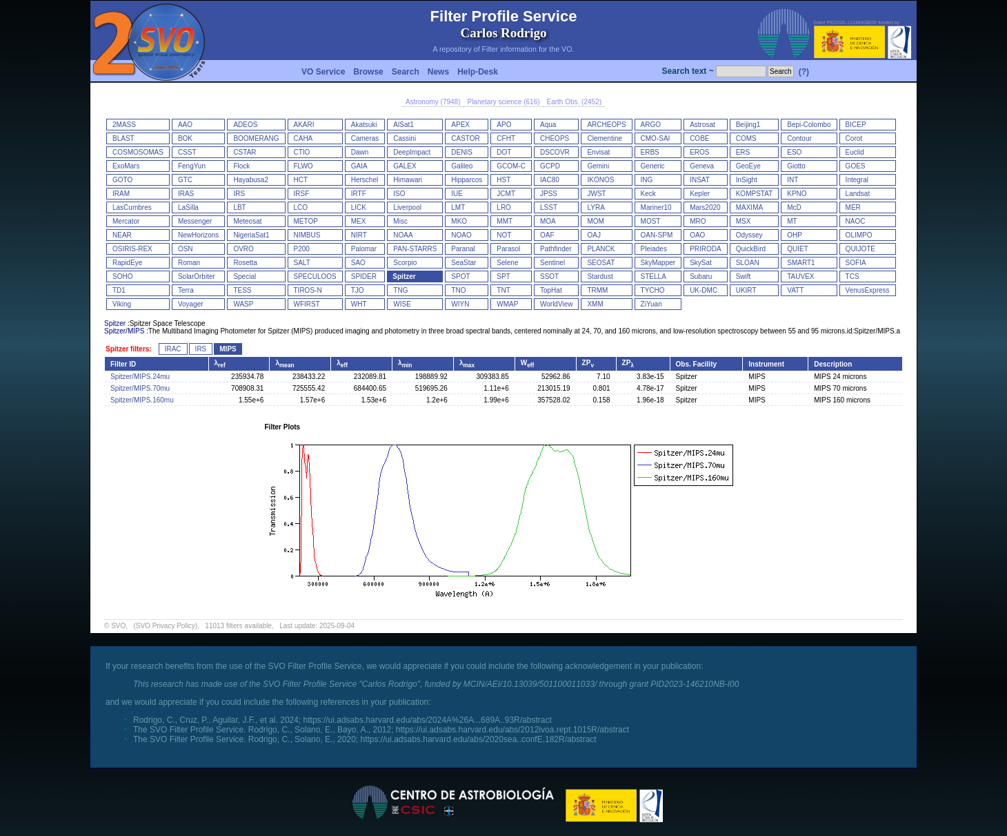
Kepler (700, 193)
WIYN (460, 304)
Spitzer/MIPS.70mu (140, 388)
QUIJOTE (860, 249)
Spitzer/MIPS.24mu (140, 376)
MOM (595, 221)
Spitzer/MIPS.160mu (142, 400)
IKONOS (600, 180)
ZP (588, 363)
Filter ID (123, 364)
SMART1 (801, 262)
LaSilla (188, 207)
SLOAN (747, 262)
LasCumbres (132, 207)
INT (792, 180)
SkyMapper (658, 262)
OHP (794, 235)
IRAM (121, 193)
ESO (794, 152)
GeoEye (748, 166)
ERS (743, 152)
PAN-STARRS (415, 249)
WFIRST (307, 304)
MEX (358, 221)
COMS (746, 138)
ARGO (651, 124)
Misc (400, 221)
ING (647, 180)
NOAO (461, 235)
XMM (595, 304)
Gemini (598, 166)
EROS (699, 152)
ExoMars (125, 166)
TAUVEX (800, 276)
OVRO (243, 249)
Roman (189, 262)
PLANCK (601, 249)
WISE (402, 304)
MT (792, 221)
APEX (460, 124)
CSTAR (244, 152)
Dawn (360, 152)
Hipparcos (466, 180)
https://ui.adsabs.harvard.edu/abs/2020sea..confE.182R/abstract (478, 739)
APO (504, 124)
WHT (359, 304)
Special (244, 276)
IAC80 (549, 180)
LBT (239, 207)
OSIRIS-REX (132, 249)
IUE (457, 193)
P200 (302, 249)
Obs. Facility (696, 364)
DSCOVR (555, 152)
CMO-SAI (655, 138)
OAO (697, 235)
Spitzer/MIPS (124, 331)
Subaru (701, 276)
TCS (852, 276)
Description (833, 364)
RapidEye (127, 262)
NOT (504, 235)
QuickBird (751, 249)
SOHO (122, 276)
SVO (118, 626)
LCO (301, 207)
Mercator (125, 221)
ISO (399, 193)
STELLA (653, 276)
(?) (804, 72)
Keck (648, 193)
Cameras (365, 138)
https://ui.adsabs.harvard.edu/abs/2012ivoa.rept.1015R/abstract (512, 730)
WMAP (507, 304)
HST (503, 180)
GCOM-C (511, 166)
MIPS (227, 349)
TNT (503, 290)
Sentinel (552, 262)
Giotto (796, 166)
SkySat (701, 262)
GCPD (550, 166)
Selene (507, 262)
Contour (799, 138)
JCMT (506, 193)
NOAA (402, 235)
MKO (459, 221)
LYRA (595, 207)
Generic (653, 166)
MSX (743, 221)
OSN (185, 249)
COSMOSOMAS (137, 152)
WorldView (556, 304)
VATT (795, 290)
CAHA (303, 138)
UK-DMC (703, 290)
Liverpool (407, 207)
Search (405, 72)
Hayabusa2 (250, 180)
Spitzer (403, 276)
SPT (503, 276)
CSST (187, 152)
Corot (854, 138)
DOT (504, 152)
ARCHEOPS (606, 124)
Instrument (766, 364)
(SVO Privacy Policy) (165, 626)
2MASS (124, 124)
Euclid (855, 152)
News (438, 72)
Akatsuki (364, 124)
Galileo (461, 166)
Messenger (195, 221)
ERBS (650, 152)
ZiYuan (651, 304)
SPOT (460, 276)
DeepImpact (411, 152)
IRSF (302, 193)
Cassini (404, 138)
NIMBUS (307, 235)
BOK (185, 138)
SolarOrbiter (196, 276)
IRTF (358, 193)
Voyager (190, 304)
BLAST (123, 138)
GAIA (359, 166)
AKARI (304, 124)
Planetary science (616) (503, 102)
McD (794, 207)
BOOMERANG (256, 138)
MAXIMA (749, 207)
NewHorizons (198, 235)
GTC (185, 180)
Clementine (604, 138)
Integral (857, 180)
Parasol (508, 249)
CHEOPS (554, 138)
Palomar (364, 249)
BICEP (856, 124)
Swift (743, 276)
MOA (548, 221)
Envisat (598, 152)
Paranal (463, 249)
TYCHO (653, 290)
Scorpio (405, 262)
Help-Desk (477, 72)
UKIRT (746, 290)
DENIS (461, 152)
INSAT (700, 180)
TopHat (551, 290)
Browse (368, 72)
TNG (400, 290)
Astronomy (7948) (433, 102)
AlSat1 (403, 124)
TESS (242, 290)
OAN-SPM (657, 235)
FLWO (303, 166)
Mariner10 (656, 207)
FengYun (192, 166)
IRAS (186, 193)
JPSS (548, 193)
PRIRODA (705, 249)
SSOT (549, 276)
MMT (504, 221)
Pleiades (654, 249)
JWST (596, 193)
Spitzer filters (127, 349)
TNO (458, 290)
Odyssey (749, 235)
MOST (651, 221)
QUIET (797, 249)
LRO (504, 207)
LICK (358, 207)
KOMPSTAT (754, 193)
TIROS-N (308, 290)
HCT (301, 180)
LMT (458, 207)
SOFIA (856, 262)
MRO (698, 221)
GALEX (404, 166)
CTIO (302, 152)
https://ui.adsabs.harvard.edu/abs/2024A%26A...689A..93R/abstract (427, 720)
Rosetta (245, 262)
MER (853, 207)
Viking (121, 304)
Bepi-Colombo (808, 124)
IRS (239, 193)
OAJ (593, 235)
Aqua (548, 124)
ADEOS (245, 124)
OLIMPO (859, 235)
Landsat (858, 193)
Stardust (599, 276)
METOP (306, 221)
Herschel (364, 180)
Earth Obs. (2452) (574, 102)
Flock (241, 166)
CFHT (506, 138)
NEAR (122, 235)
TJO (357, 290)
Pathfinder (556, 249)
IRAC (173, 349)
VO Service (323, 72)
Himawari (407, 180)
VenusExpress (868, 290)
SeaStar (463, 262)
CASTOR (465, 138)
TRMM (597, 290)
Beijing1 (748, 124)
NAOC (856, 221)
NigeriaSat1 (251, 235)
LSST (548, 207)
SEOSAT (601, 262)
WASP (243, 304)
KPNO (796, 193)
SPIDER (364, 276)
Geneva (702, 166)
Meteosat (247, 221)
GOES (856, 166)
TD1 (119, 290)
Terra (186, 290)
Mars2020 (705, 207)
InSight (746, 180)
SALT (302, 262)
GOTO (122, 180)
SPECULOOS (315, 276)
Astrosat (702, 124)
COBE (699, 138)
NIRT (359, 235)
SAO (358, 262)
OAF (547, 235)
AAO (185, 124)
